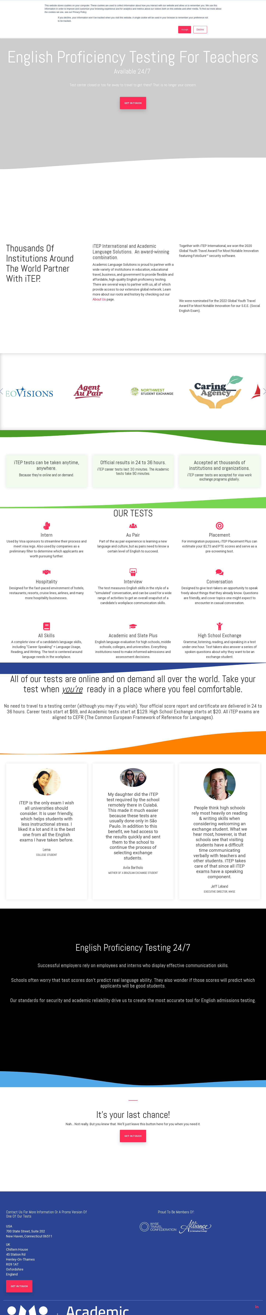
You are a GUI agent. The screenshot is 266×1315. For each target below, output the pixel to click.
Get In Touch (133, 103)
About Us (99, 299)
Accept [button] (184, 29)
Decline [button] (200, 29)
